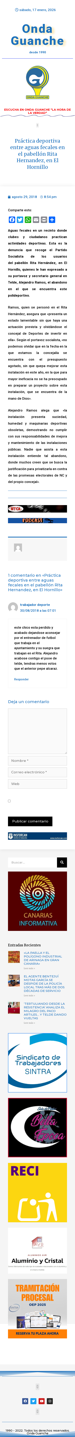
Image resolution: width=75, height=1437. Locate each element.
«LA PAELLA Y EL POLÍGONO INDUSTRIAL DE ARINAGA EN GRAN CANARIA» (43, 958)
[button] (37, 125)
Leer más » (29, 968)
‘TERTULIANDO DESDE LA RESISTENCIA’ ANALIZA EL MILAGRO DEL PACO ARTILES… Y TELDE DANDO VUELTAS (45, 1011)
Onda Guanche (37, 35)
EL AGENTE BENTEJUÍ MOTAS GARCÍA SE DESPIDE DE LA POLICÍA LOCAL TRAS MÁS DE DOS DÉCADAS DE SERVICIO (44, 983)
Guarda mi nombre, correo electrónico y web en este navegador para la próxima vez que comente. (39, 801)
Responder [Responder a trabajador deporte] (21, 679)
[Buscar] (62, 862)
